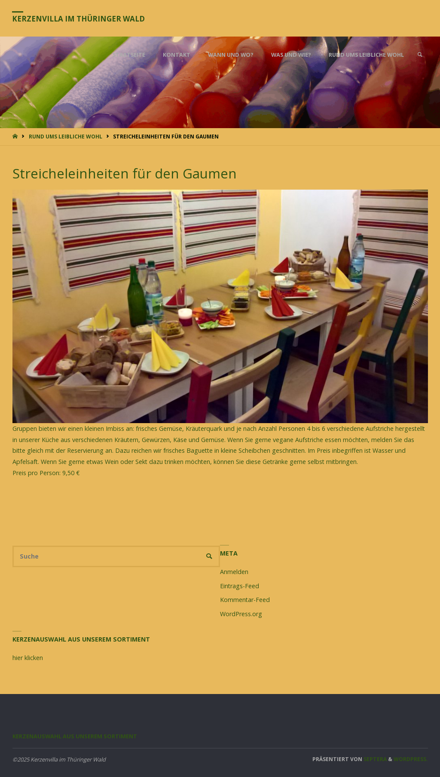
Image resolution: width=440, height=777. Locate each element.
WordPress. (411, 759)
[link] (420, 55)
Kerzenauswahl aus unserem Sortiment (74, 736)
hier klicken (27, 658)
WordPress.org (241, 614)
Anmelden (234, 572)
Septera (374, 759)
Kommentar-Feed (245, 600)
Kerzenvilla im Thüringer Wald (79, 19)
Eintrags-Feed (239, 586)
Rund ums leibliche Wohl (65, 136)
